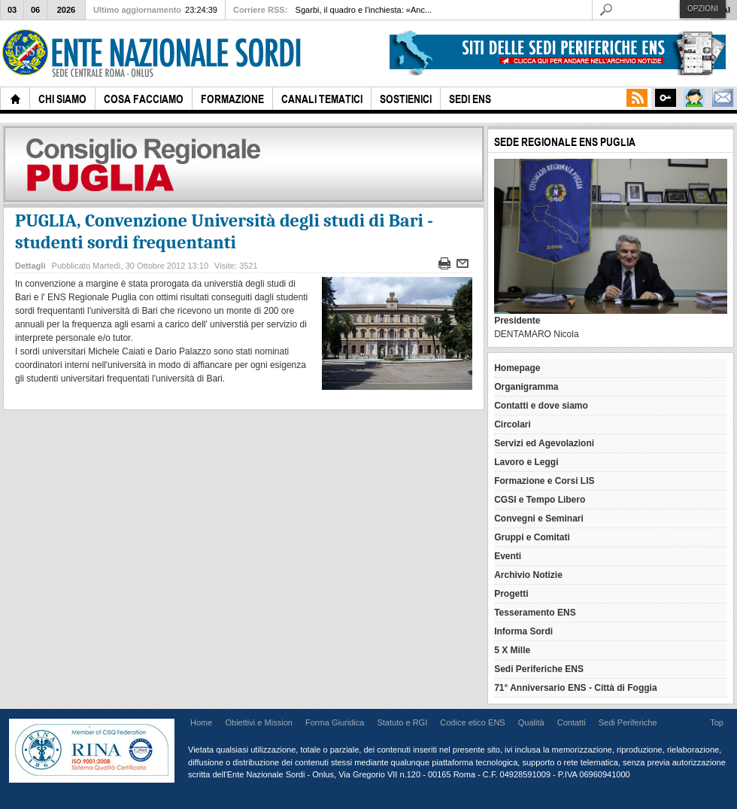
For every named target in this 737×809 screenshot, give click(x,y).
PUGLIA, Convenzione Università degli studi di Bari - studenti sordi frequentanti (224, 231)
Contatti (571, 722)
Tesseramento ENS (535, 612)
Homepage (517, 368)
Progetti (511, 594)
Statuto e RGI (402, 722)
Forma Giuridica (334, 722)
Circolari (512, 424)
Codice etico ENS (472, 722)
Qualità (531, 722)
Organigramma (526, 387)
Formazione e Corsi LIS (544, 481)
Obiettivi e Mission (259, 722)
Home (201, 722)
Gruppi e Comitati (532, 537)
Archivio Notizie (528, 575)
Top (716, 722)
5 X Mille (512, 650)
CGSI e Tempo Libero (539, 499)
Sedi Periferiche (628, 722)
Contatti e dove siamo (541, 405)
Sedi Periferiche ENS (539, 669)
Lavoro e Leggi (526, 462)
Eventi (507, 556)
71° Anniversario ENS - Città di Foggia (575, 688)
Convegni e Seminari (539, 518)
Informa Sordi (523, 631)
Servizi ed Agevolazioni (544, 443)
